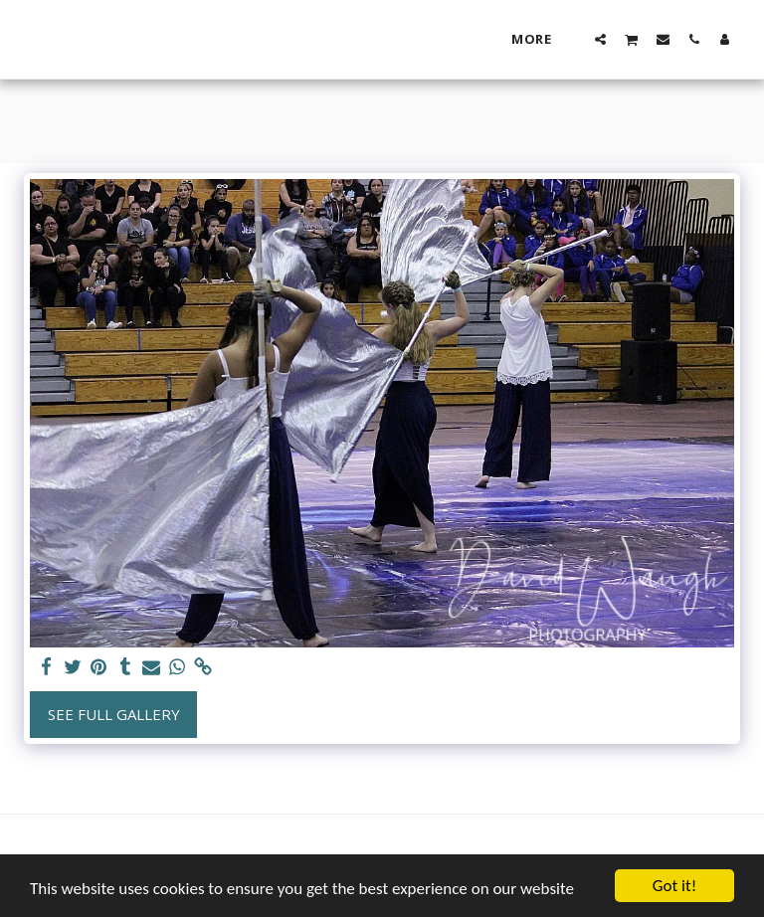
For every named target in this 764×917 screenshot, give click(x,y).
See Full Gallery (114, 714)
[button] (600, 39)
